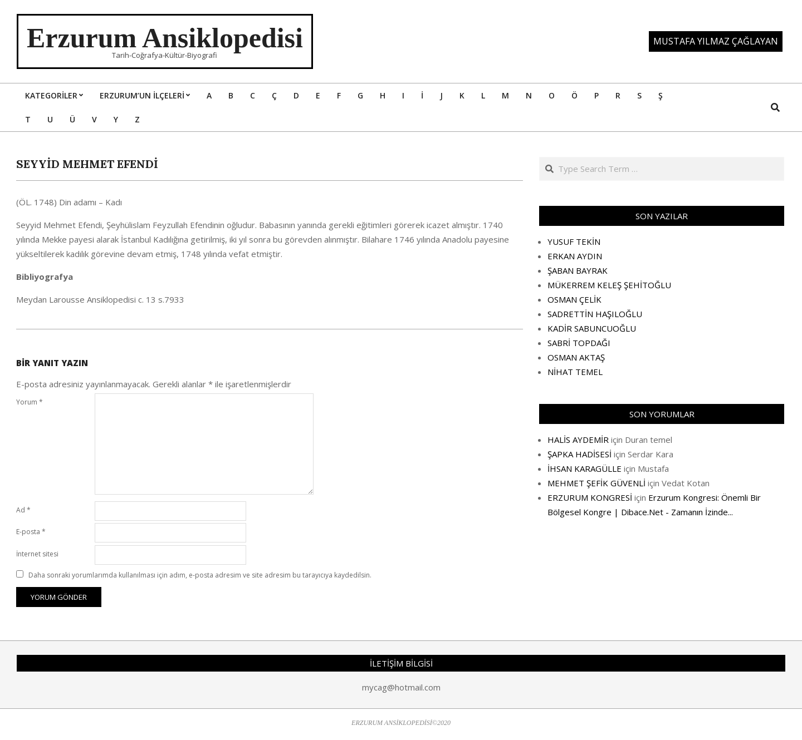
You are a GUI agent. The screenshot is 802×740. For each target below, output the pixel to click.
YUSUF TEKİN (573, 241)
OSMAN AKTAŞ (576, 357)
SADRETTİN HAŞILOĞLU (594, 313)
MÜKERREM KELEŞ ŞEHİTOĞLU (609, 284)
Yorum (29, 402)
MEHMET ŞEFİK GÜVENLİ (596, 483)
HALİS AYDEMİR (578, 439)
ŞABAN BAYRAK (577, 270)
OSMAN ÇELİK (574, 299)
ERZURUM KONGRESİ (589, 497)
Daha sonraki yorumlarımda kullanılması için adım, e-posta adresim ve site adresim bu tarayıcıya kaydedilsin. (199, 575)
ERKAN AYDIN (574, 256)
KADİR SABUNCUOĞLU (591, 328)
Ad (23, 510)
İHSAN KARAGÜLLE (584, 468)
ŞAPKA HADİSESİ (579, 454)
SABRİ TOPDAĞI (578, 342)
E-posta (31, 531)
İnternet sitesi (37, 554)
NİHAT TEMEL (575, 371)
